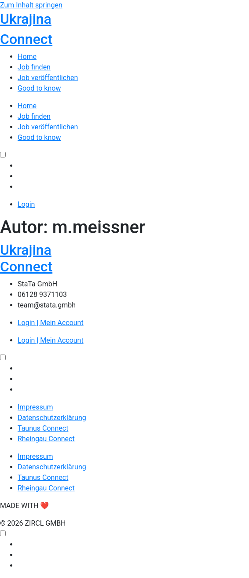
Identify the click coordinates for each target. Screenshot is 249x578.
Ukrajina (25, 19)
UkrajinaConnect (26, 258)
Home (27, 56)
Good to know (39, 88)
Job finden (34, 67)
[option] (133, 166)
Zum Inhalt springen (31, 5)
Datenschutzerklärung (52, 417)
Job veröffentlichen (48, 77)
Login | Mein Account (51, 322)
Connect (26, 39)
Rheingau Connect (46, 439)
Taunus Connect (43, 428)
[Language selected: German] (124, 171)
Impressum (35, 407)
